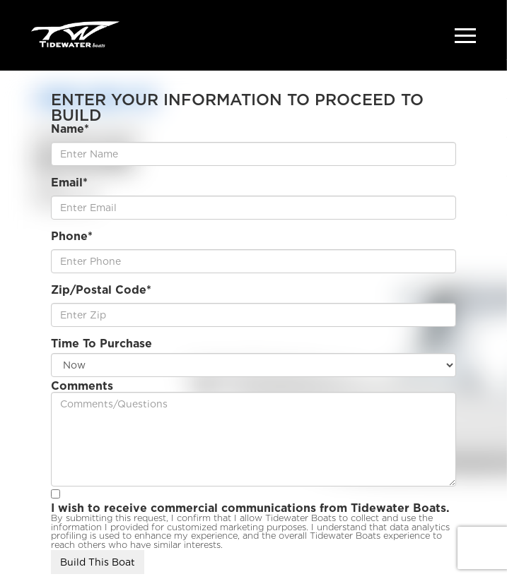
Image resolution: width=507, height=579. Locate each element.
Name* (70, 129)
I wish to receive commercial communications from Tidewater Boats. (250, 508)
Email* (69, 183)
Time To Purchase (101, 344)
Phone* (72, 236)
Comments (82, 386)
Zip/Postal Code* (101, 290)
